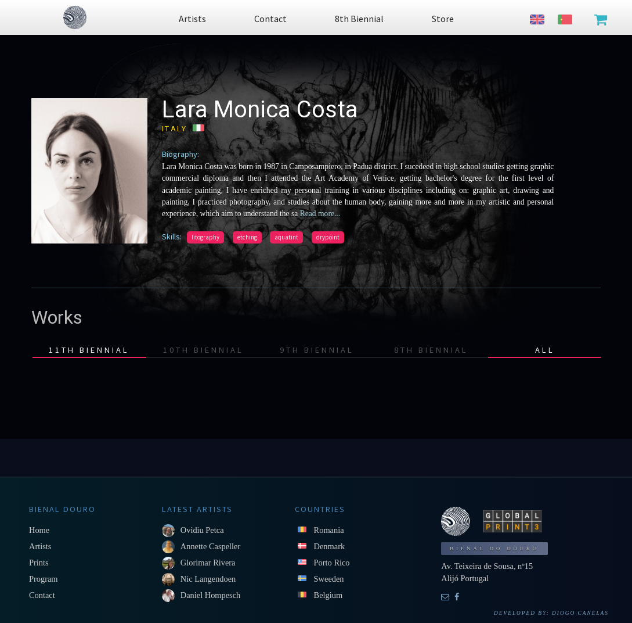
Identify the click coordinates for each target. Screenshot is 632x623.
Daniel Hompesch (210, 595)
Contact (42, 595)
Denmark (329, 546)
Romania (329, 530)
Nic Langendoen (208, 578)
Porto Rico (332, 562)
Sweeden (329, 578)
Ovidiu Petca (202, 530)
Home (39, 530)
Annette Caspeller (210, 546)
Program (43, 578)
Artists (40, 546)
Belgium (328, 595)
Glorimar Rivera (208, 562)
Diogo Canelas (580, 613)
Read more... (319, 213)
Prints (39, 562)
